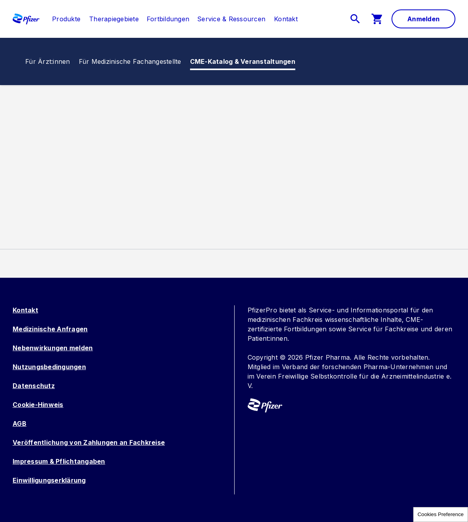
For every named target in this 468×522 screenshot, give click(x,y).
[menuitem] (62, 19)
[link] (66, 19)
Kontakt (25, 310)
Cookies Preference (441, 514)
